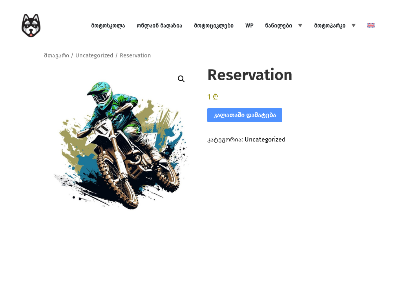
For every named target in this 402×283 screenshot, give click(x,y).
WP (249, 25)
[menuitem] (371, 25)
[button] (181, 79)
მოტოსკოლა (108, 25)
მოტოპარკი (329, 25)
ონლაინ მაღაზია (159, 25)
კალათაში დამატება (245, 115)
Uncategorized (94, 55)
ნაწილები (278, 25)
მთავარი (56, 55)
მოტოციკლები (214, 25)
